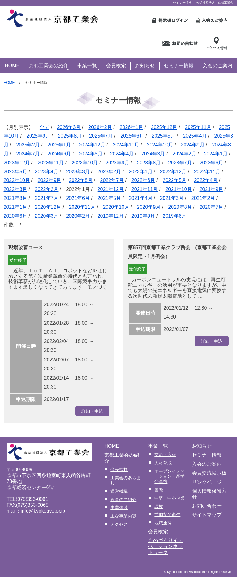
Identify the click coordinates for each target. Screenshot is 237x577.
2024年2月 (184, 153)
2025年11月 (198, 127)
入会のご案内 (217, 65)
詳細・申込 (92, 411)
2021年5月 (109, 198)
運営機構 (119, 491)
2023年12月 (17, 162)
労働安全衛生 (167, 514)
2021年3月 (172, 198)
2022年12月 (173, 171)
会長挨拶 (119, 469)
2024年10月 (160, 144)
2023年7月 (180, 162)
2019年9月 (143, 216)
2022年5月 (174, 180)
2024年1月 (216, 153)
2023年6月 (211, 162)
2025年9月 (38, 135)
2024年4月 (122, 153)
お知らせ (145, 65)
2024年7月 (28, 153)
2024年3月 (153, 153)
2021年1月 (15, 207)
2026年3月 (69, 127)
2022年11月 (207, 171)
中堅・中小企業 (169, 498)
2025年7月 (101, 135)
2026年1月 (131, 127)
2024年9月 (193, 144)
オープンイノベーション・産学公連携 (169, 476)
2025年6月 (132, 135)
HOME (12, 65)
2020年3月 (47, 216)
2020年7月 (211, 207)
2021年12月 (111, 189)
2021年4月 (140, 198)
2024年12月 (92, 144)
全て (44, 127)
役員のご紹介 (123, 499)
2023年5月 (15, 171)
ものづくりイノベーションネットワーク (165, 546)
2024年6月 (59, 153)
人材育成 (163, 462)
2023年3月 (78, 171)
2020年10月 (116, 207)
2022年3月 (15, 189)
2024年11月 (126, 144)
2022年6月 (143, 180)
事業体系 (119, 507)
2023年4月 (47, 171)
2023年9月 (117, 162)
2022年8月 (81, 180)
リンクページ (207, 482)
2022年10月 (17, 180)
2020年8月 (180, 207)
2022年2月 (47, 189)
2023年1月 (140, 171)
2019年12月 (111, 216)
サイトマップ (207, 514)
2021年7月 (47, 198)
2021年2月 (203, 198)
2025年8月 (70, 135)
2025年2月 (28, 144)
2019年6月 (174, 216)
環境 (158, 506)
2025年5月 (164, 135)
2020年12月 (48, 207)
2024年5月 (90, 153)
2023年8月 (149, 162)
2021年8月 (15, 198)
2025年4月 (195, 135)
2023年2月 (109, 171)
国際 (158, 489)
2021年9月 (211, 189)
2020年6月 (15, 216)
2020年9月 (149, 207)
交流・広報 (165, 454)
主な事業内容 (123, 515)
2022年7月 (112, 180)
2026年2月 (100, 127)
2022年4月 (206, 180)
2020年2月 (78, 216)
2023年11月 (51, 162)
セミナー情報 (178, 65)
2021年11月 (144, 189)
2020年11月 (82, 207)
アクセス (119, 524)
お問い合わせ (207, 506)
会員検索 (116, 65)
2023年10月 (85, 162)
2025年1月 (59, 144)
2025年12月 (164, 127)
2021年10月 (178, 189)
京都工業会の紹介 (49, 66)
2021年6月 (78, 198)
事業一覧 (88, 66)
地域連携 (163, 522)
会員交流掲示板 (209, 473)
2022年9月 (49, 180)
